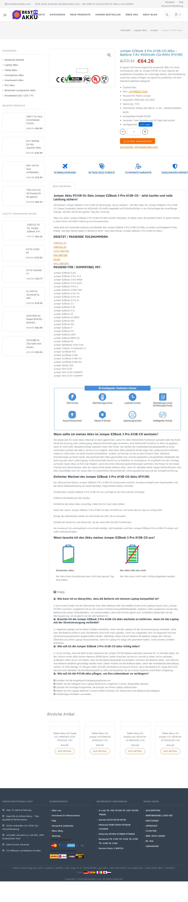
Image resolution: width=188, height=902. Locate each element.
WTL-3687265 (60, 263)
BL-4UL (150, 840)
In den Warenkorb (137, 141)
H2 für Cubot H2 (32, 251)
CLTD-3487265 (61, 251)
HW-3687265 (60, 255)
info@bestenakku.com (18, 3)
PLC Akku (10, 85)
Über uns (56, 810)
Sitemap (56, 835)
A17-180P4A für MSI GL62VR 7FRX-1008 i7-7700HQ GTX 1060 (34, 144)
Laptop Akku (140, 30)
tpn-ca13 (38, 867)
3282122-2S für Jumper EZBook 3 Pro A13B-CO (34, 228)
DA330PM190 (153, 810)
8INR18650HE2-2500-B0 (159, 815)
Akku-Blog (57, 830)
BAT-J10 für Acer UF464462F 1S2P (32, 169)
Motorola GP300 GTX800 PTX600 (117, 833)
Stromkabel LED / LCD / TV (19, 95)
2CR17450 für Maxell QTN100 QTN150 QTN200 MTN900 (34, 319)
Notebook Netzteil (14, 59)
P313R (56, 259)
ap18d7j (59, 867)
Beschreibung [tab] (62, 186)
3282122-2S (59, 242)
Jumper (154, 30)
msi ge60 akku (135, 867)
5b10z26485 (89, 867)
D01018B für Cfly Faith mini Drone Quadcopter (34, 344)
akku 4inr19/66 (118, 867)
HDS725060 (152, 820)
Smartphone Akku (14, 75)
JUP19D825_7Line (138, 91)
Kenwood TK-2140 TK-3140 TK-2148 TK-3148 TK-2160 (118, 840)
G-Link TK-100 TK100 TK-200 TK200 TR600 (119, 812)
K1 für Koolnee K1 (34, 272)
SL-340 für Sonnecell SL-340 (33, 294)
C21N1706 (151, 830)
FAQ (181, 2)
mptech (49, 867)
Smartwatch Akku (14, 80)
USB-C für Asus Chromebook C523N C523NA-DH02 (34, 120)
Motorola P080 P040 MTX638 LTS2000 (114, 826)
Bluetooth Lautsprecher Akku (20, 90)
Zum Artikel (65, 751)
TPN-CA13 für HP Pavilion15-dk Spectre (34, 193)
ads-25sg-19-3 (73, 867)
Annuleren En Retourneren (66, 815)
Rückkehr (170, 2)
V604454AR (152, 846)
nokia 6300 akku (154, 867)
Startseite (125, 30)
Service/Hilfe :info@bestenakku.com (139, 147)
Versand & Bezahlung (172, 5)
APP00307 (151, 825)
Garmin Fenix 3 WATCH (111, 848)
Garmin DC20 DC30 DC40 (112, 819)
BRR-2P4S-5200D (155, 835)
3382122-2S (59, 246)
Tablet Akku (11, 70)
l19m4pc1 (170, 867)
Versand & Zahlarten (62, 825)
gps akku (103, 867)
